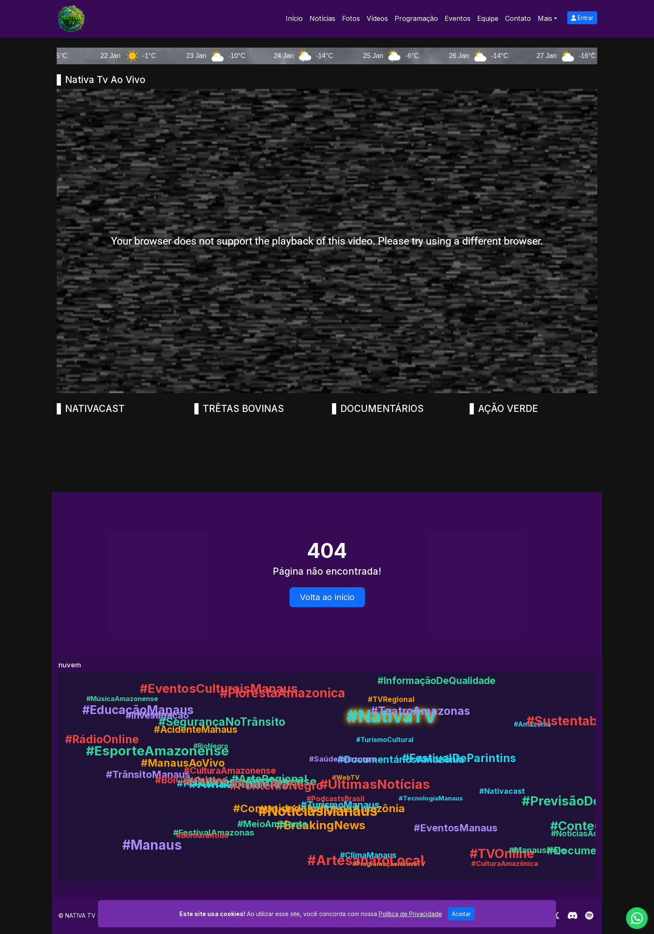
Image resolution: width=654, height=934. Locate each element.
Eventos (457, 18)
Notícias (322, 18)
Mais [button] (545, 18)
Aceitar (461, 913)
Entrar (582, 17)
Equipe (487, 18)
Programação (416, 18)
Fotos (351, 18)
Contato (518, 18)
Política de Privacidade (410, 913)
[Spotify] (589, 916)
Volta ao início (327, 597)
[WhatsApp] (637, 918)
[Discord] (572, 916)
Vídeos (377, 18)
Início (294, 18)
